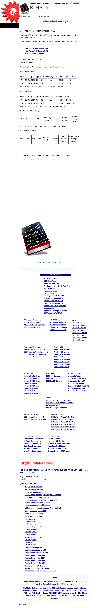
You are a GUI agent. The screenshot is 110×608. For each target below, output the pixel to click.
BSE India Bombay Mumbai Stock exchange (69, 588)
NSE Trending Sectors (32, 322)
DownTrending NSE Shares (56, 408)
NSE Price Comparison (33, 327)
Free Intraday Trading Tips (54, 303)
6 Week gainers (30, 545)
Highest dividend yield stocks (55, 311)
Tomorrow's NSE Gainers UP (35, 354)
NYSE (50, 470)
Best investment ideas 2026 (35, 511)
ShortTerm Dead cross (32, 446)
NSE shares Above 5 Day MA (62, 417)
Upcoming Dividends (52, 308)
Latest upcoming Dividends (35, 492)
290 (42, 83)
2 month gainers (31, 529)
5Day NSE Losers (78, 330)
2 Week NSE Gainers (62, 354)
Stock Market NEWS (51, 283)
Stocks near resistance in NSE (36, 552)
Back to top (23, 604)
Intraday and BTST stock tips (55, 306)
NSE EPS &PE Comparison (34, 325)
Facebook (55, 262)
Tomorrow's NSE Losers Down (35, 357)
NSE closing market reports (34, 349)
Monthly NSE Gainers (32, 376)
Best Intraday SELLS (58, 325)
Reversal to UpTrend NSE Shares (58, 400)
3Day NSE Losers (78, 325)
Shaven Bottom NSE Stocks (59, 451)
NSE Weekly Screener (54, 378)
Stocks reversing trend (33, 548)
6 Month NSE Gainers (32, 391)
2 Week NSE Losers (61, 357)
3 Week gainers (30, 542)
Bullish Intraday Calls (76, 388)
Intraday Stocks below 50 (53, 298)
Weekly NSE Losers (61, 352)
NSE (21, 470)
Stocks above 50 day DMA (35, 560)
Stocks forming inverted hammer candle (40, 571)
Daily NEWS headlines (33, 487)
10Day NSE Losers (79, 335)
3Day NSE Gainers (79, 323)
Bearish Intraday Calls (77, 391)
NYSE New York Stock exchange (36, 593)
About (56, 581)
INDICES (63, 470)
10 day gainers (30, 524)
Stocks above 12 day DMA (35, 555)
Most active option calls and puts (37, 497)
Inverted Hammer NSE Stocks (59, 443)
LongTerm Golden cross (33, 443)
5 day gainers (30, 521)
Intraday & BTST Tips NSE (78, 386)
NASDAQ (43, 470)
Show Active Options (27, 62)
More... (34, 472)
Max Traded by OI (25, 91)
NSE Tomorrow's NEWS (53, 313)
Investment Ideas (50, 291)
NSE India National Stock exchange (37, 588)
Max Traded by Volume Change (30, 111)
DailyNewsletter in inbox (34, 489)
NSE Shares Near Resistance (35, 419)
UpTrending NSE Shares (55, 405)
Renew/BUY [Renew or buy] (76, 3)
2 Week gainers (30, 540)
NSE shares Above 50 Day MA (63, 424)
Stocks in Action (74, 376)
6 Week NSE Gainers (62, 364)
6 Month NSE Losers (32, 393)
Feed (55, 577)
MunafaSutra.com (49, 584)
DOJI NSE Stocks (55, 439)
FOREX (56, 470)
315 (42, 103)
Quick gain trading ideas (34, 513)
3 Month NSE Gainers (32, 386)
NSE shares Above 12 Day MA (63, 419)
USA (75, 470)
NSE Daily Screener (53, 376)
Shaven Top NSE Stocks (57, 448)
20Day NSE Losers (79, 340)
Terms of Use (29, 581)
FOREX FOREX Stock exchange (61, 593)
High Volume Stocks (76, 383)
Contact (50, 581)
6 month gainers (31, 534)
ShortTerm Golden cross (33, 439)
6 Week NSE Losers (61, 367)
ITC (22, 80)
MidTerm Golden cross (32, 441)
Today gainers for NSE (33, 516)
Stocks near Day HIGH (77, 378)
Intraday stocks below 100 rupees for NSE (41, 500)
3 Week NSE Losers (61, 362)
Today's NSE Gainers (58, 327)
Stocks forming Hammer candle (37, 568)
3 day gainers (30, 519)
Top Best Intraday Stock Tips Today (57, 286)
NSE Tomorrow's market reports (36, 352)
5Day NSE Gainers (79, 328)
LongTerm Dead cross (32, 451)
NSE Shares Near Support (34, 417)
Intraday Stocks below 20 (53, 301)
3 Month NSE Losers (32, 388)
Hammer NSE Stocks (56, 441)
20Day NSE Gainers (79, 338)
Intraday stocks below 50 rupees (37, 503)
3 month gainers (31, 532)
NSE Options (25, 472)
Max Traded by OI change (28, 130)
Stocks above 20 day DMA (35, 558)
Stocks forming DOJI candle (35, 566)
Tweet (60, 262)
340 (42, 80)
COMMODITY (34, 470)
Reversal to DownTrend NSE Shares (60, 403)
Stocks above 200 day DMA (35, 563)
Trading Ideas (49, 293)
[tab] (32, 7)
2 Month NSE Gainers (32, 381)
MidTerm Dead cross (32, 448)
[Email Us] (42, 7)
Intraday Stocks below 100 (54, 296)
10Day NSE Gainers (79, 333)
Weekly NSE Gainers (62, 349)
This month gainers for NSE (35, 527)
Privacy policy (40, 581)
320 (42, 100)
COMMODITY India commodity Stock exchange (40, 590)
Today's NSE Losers (58, 330)
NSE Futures (83, 470)
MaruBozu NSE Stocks (57, 446)
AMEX (70, 470)
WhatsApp (48, 262)
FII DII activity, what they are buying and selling (43, 495)
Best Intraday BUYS (58, 322)
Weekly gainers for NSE (34, 537)
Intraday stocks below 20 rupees (37, 505)
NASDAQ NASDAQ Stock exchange (73, 590)
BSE (26, 470)
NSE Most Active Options (35, 48)
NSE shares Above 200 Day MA (63, 429)
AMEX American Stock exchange (58, 595)
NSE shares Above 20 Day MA (63, 422)
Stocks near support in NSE (35, 550)
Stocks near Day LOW (76, 381)
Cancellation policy (67, 581)
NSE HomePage (50, 281)
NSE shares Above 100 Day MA (63, 427)
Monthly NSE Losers (32, 378)
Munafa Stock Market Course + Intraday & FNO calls (50, 3)
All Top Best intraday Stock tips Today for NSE (43, 508)
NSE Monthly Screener (54, 381)
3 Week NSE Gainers (62, 359)
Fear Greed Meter (50, 288)
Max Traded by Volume (27, 71)
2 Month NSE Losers (32, 383)
